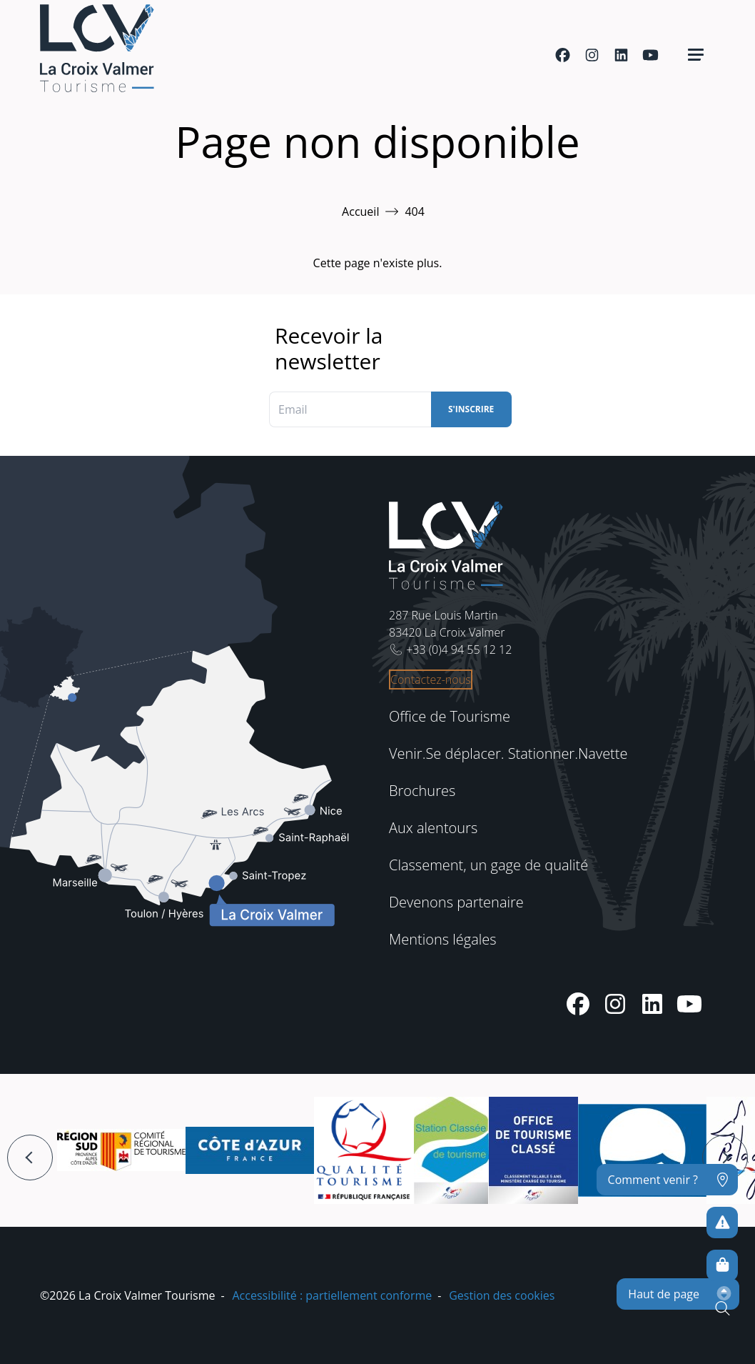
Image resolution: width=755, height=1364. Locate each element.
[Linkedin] (621, 55)
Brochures (422, 790)
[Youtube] (650, 55)
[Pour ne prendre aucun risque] (722, 1222)
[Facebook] (562, 55)
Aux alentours (433, 827)
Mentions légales (443, 939)
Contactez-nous (430, 679)
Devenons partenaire (456, 902)
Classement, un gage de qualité (488, 865)
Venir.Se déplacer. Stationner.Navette (508, 753)
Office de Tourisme (449, 716)
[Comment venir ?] (667, 1179)
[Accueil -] (97, 48)
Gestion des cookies (501, 1295)
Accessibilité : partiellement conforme (332, 1295)
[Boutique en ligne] (722, 1265)
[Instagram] (592, 55)
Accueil (360, 211)
